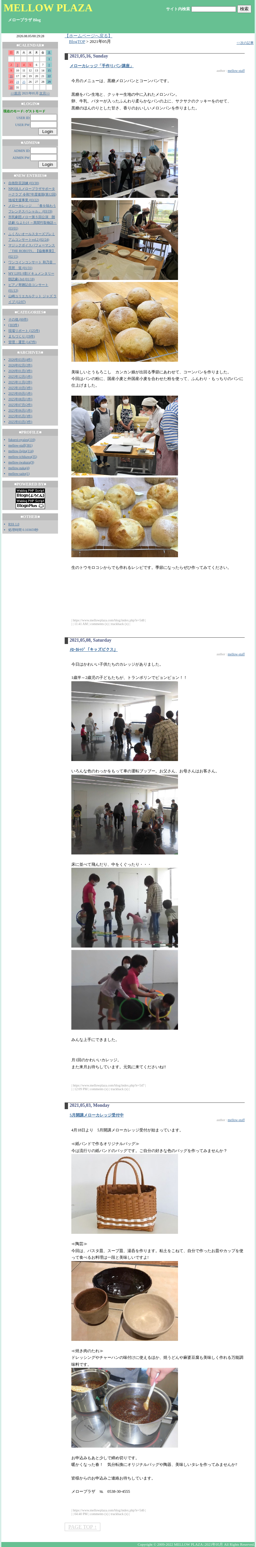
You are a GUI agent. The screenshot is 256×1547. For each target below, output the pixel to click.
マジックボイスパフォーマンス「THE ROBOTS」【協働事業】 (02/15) (31, 250)
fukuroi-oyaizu (18, 440)
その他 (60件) (18, 319)
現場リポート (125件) (24, 330)
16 (11, 76)
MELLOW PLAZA (48, 8)
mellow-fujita (17, 451)
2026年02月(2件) (20, 365)
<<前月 (16, 93)
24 (17, 81)
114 (30, 451)
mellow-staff (16, 445)
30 (11, 87)
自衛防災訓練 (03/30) (23, 183)
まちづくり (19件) (21, 336)
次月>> (44, 93)
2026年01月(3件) (20, 371)
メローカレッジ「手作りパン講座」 (102, 66)
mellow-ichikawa (19, 456)
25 (23, 81)
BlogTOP (77, 41)
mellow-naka (17, 468)
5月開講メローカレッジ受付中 (97, 1115)
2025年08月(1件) (20, 399)
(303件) (13, 325)
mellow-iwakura (19, 462)
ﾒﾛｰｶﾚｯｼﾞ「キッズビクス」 (94, 649)
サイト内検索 (178, 9)
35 (34, 456)
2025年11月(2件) (20, 382)
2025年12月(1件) (20, 376)
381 (28, 445)
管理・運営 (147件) (22, 342)
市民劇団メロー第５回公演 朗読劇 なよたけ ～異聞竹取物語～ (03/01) (32, 222)
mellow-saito (17, 473)
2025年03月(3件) (20, 422)
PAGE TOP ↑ (82, 1527)
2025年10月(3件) (20, 388)
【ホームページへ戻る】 (88, 36)
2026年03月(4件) (20, 359)
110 (31, 440)
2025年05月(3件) (20, 416)
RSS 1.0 (13, 524)
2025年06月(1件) (20, 410)
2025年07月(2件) (20, 405)
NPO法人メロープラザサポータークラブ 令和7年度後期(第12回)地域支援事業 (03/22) (32, 194)
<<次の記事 (245, 43)
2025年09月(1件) (20, 393)
